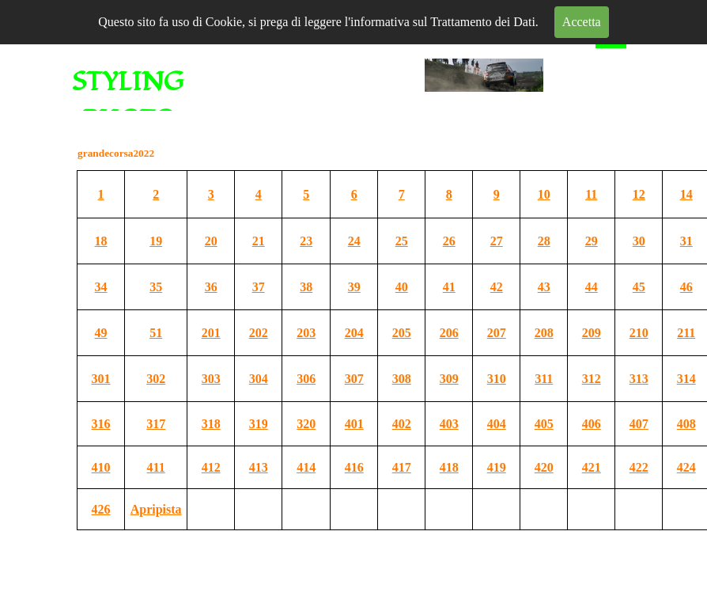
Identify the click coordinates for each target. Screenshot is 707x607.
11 (591, 194)
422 (638, 467)
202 (258, 333)
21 (258, 241)
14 (686, 194)
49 (101, 333)
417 (401, 467)
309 (449, 378)
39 (354, 287)
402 (401, 424)
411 (156, 467)
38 (306, 287)
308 (401, 378)
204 (354, 333)
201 (211, 333)
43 (544, 287)
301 (101, 378)
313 (638, 378)
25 (401, 241)
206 (449, 333)
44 (591, 287)
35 (155, 287)
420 (544, 467)
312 (591, 378)
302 (155, 378)
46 (686, 287)
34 (101, 287)
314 (686, 378)
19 (155, 241)
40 (401, 287)
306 (306, 378)
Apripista (156, 509)
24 (354, 241)
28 (544, 241)
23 (306, 241)
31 (686, 241)
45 (639, 287)
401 (354, 424)
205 (401, 333)
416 (354, 467)
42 (496, 287)
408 (686, 424)
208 (544, 333)
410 (101, 467)
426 (101, 509)
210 (638, 333)
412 (211, 467)
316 (101, 424)
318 (211, 424)
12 (639, 194)
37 (258, 287)
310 (496, 378)
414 (306, 467)
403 (449, 424)
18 (101, 241)
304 (258, 378)
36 (211, 287)
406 (591, 424)
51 (155, 333)
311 (544, 378)
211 (686, 333)
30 (639, 241)
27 (496, 241)
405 (544, 424)
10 (544, 194)
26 (449, 241)
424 (686, 467)
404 (496, 424)
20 (211, 241)
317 (155, 424)
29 (591, 241)
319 (258, 424)
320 (306, 424)
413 (258, 467)
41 (449, 287)
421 (591, 467)
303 (211, 378)
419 (496, 467)
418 (449, 467)
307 (354, 378)
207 (496, 333)
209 (591, 333)
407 (638, 424)
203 (306, 333)
